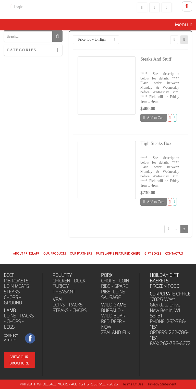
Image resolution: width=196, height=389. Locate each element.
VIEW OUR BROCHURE (19, 359)
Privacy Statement (162, 384)
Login (18, 6)
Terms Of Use (132, 384)
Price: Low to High (92, 39)
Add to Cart (153, 117)
